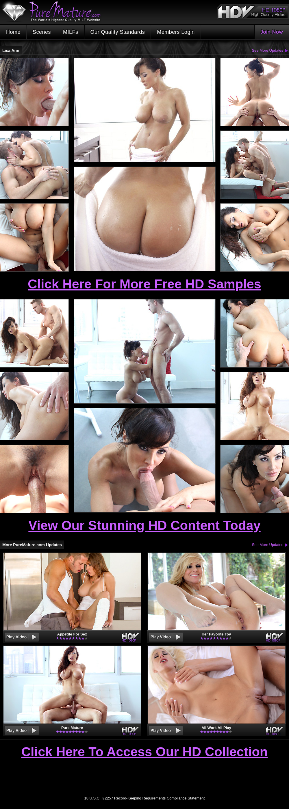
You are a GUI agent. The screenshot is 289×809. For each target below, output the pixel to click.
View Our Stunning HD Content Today (144, 525)
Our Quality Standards (117, 32)
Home (13, 32)
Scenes (42, 32)
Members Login (176, 32)
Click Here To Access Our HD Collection (144, 752)
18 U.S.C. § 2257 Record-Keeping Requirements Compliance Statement (144, 798)
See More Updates (267, 50)
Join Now (271, 32)
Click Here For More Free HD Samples (144, 283)
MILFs (70, 32)
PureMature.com (54, 11)
